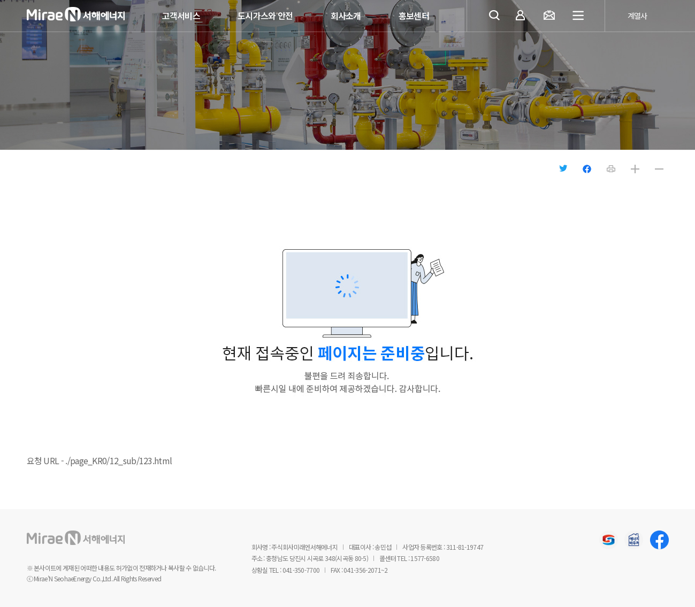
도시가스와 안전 (265, 15)
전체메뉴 (579, 15)
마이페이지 (522, 16)
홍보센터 (414, 15)
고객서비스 (181, 15)
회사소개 (346, 15)
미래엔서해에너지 (91, 16)
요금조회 (551, 16)
